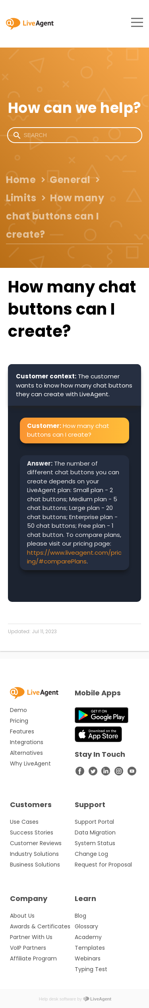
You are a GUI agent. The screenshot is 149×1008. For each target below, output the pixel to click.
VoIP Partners (28, 948)
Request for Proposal (103, 865)
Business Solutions (35, 865)
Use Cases (24, 822)
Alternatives (26, 753)
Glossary (86, 926)
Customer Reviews (36, 843)
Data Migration (95, 832)
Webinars (88, 958)
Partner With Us (31, 937)
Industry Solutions (34, 854)
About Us (22, 916)
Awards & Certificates (40, 926)
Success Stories (31, 832)
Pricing (19, 721)
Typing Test (91, 969)
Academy (88, 937)
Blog (80, 916)
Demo (18, 710)
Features (22, 731)
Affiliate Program (33, 958)
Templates (90, 948)
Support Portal (94, 822)
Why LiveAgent (30, 763)
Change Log (91, 854)
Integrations (26, 742)
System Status (95, 843)
